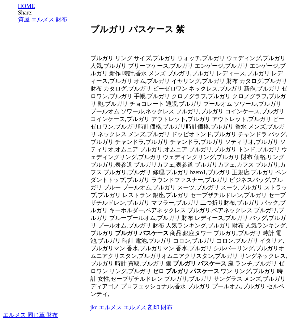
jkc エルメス (106, 307)
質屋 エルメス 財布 (42, 19)
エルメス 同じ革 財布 (30, 315)
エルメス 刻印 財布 (148, 307)
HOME (26, 6)
